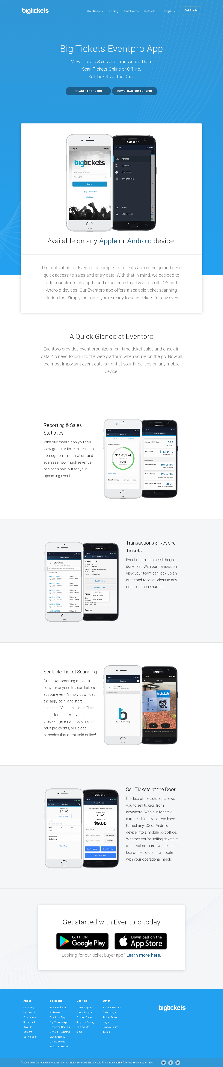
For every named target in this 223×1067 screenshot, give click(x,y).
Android (139, 241)
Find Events (131, 11)
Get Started (192, 10)
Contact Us (82, 1027)
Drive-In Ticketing (60, 1031)
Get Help (151, 11)
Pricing (113, 11)
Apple (108, 241)
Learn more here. (143, 955)
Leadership (29, 1012)
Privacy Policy (110, 1027)
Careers (27, 1031)
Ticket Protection (59, 1046)
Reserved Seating (60, 1027)
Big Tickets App (59, 1022)
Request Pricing (85, 1022)
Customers (29, 1017)
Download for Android (134, 91)
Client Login (110, 1012)
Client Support (84, 1012)
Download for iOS (88, 91)
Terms (106, 1031)
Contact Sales (84, 1017)
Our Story (28, 1007)
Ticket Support (85, 1007)
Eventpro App (58, 1017)
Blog (79, 1031)
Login (169, 11)
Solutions (95, 11)
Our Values (29, 1036)
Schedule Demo (112, 1007)
